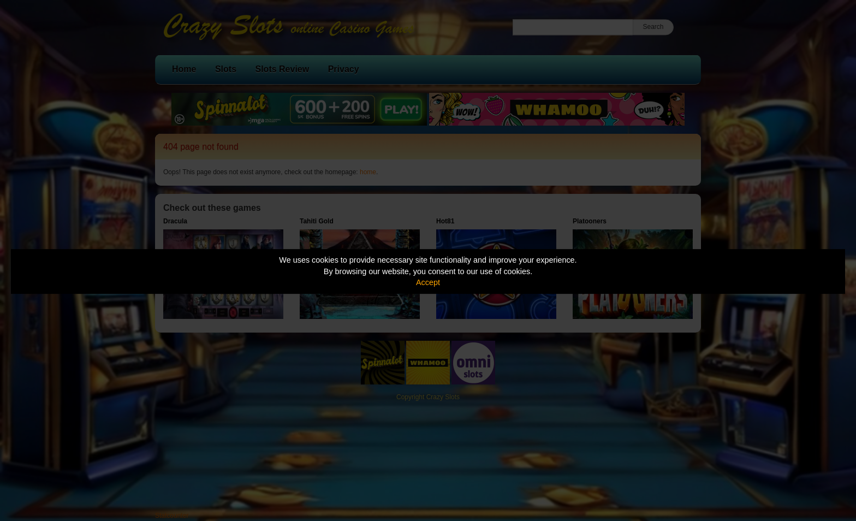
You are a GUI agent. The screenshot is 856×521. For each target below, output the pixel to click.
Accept (428, 282)
